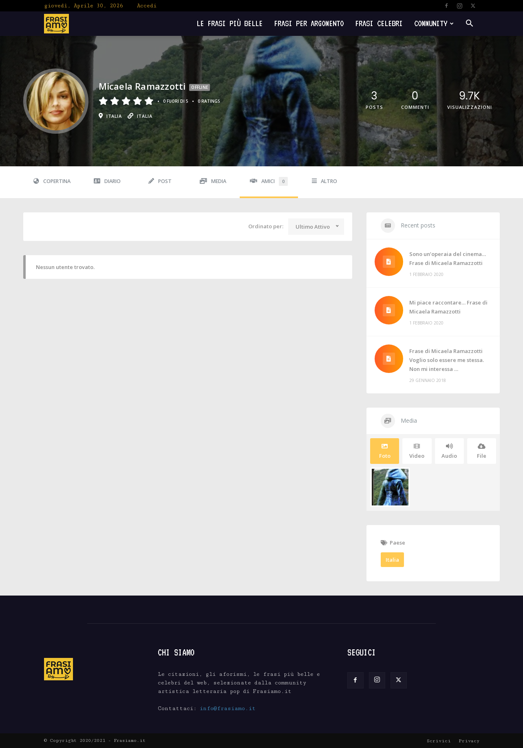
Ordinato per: (265, 226)
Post (160, 181)
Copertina (52, 181)
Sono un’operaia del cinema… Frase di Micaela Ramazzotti (447, 258)
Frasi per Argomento (309, 23)
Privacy (469, 741)
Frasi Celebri (379, 23)
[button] (469, 24)
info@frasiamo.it (228, 708)
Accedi (147, 5)
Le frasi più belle (229, 23)
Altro (324, 181)
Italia (392, 559)
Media (213, 181)
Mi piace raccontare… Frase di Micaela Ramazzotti (448, 307)
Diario (107, 181)
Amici (269, 181)
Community (434, 23)
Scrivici (439, 741)
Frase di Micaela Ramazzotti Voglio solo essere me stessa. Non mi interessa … (446, 360)
